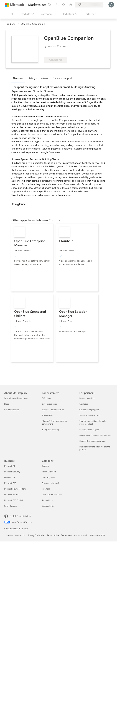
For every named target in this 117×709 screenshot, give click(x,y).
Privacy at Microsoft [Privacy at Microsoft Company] (50, 483)
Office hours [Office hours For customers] (47, 398)
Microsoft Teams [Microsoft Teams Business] (11, 494)
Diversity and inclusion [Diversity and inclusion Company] (52, 494)
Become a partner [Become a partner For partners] (87, 398)
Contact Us (20, 535)
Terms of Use (53, 535)
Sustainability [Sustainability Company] (48, 506)
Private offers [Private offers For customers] (47, 415)
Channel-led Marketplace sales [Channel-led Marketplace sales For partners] (92, 441)
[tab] (19, 78)
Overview (18, 78)
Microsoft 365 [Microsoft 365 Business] (10, 483)
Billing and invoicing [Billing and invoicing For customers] (50, 429)
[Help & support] (56, 4)
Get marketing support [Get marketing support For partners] (89, 409)
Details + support (62, 78)
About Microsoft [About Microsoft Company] (49, 471)
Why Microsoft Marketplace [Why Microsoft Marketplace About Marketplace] (16, 398)
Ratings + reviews (38, 78)
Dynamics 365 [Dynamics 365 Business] (10, 477)
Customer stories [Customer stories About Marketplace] (11, 409)
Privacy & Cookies (36, 535)
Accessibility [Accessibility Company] (47, 500)
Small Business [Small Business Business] (10, 506)
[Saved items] (63, 4)
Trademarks (66, 535)
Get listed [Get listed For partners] (83, 403)
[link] (32, 258)
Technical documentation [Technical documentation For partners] (90, 415)
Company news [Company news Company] (48, 477)
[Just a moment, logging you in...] (111, 4)
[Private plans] (70, 4)
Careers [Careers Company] (45, 466)
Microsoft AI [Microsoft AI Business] (9, 466)
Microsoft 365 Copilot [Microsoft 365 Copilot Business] (13, 500)
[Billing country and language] (89, 4)
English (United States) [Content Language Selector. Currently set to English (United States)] (20, 516)
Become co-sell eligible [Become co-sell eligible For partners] (89, 429)
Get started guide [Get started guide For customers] (49, 403)
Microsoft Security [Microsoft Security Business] (12, 471)
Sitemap (9, 535)
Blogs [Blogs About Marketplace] (6, 403)
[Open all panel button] (10, 14)
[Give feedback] (49, 4)
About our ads (81, 535)
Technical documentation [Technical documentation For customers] (53, 409)
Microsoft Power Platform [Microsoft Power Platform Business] (15, 488)
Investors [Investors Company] (46, 488)
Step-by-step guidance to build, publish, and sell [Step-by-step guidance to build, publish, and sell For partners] (92, 422)
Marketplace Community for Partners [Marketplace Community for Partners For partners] (95, 435)
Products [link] (10, 24)
